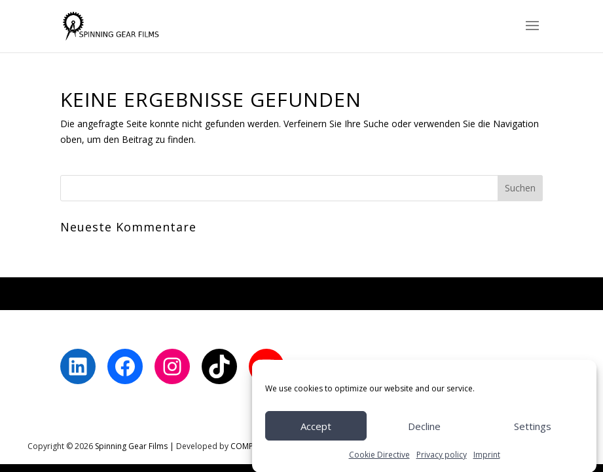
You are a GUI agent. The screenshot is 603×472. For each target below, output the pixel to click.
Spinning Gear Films (131, 446)
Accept (316, 429)
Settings (532, 429)
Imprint (486, 457)
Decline (424, 429)
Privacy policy (441, 457)
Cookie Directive (379, 457)
